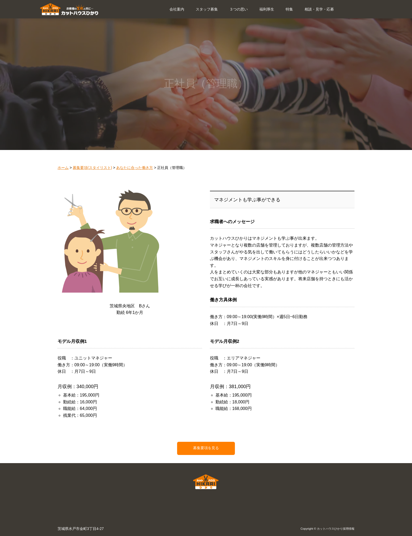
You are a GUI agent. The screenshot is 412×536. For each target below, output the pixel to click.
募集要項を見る (206, 448)
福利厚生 (266, 9)
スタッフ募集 (207, 9)
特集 (289, 9)
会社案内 (176, 9)
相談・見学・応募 (319, 9)
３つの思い (238, 9)
